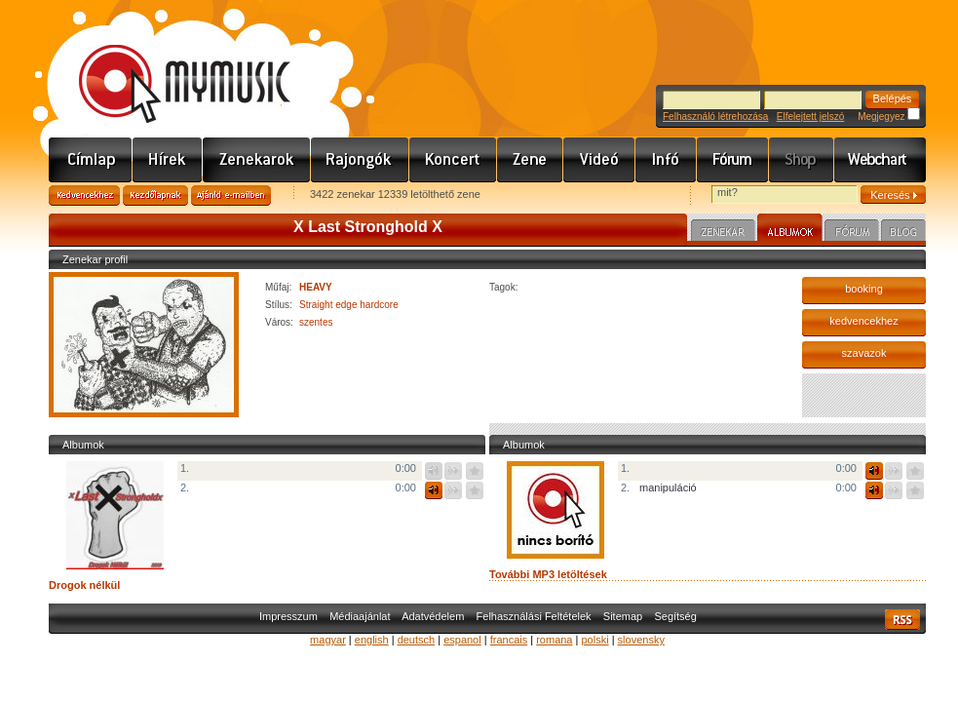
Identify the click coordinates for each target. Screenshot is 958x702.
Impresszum (288, 616)
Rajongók (360, 159)
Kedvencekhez (84, 195)
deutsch (417, 639)
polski (594, 639)
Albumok (790, 230)
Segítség (675, 616)
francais (509, 639)
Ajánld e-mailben (231, 195)
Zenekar (723, 233)
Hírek (168, 159)
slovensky (641, 639)
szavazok (864, 353)
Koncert (453, 159)
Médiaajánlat (359, 616)
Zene (530, 159)
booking (864, 288)
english (372, 639)
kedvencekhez (863, 321)
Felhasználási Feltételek (534, 616)
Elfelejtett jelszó (810, 116)
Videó (599, 159)
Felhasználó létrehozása (715, 116)
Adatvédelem (433, 616)
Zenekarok (257, 159)
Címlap (91, 159)
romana (554, 639)
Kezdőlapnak (155, 195)
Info (666, 159)
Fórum (733, 159)
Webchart (880, 159)
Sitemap (622, 616)
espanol (462, 639)
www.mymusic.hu (168, 63)
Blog (903, 233)
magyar (328, 639)
